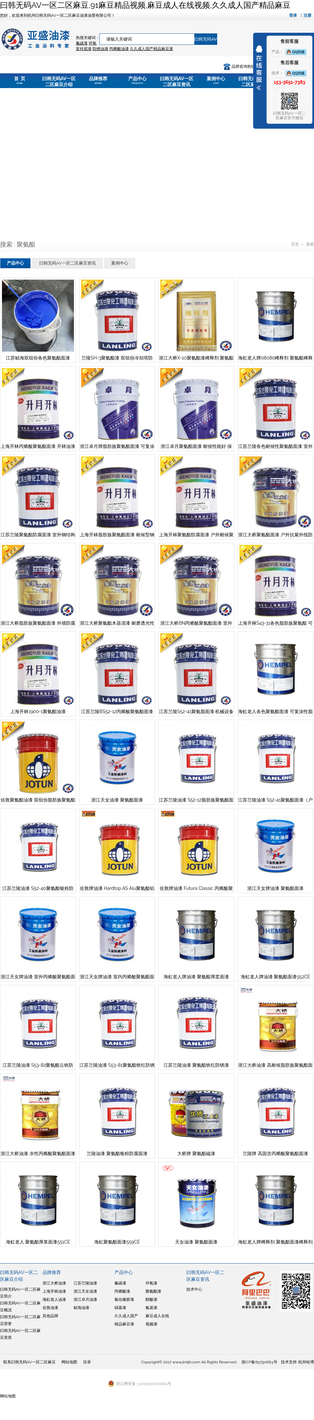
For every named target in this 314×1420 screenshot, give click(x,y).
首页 (295, 244)
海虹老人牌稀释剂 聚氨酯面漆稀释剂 (275, 1242)
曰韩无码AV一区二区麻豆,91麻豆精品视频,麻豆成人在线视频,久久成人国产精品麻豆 (145, 5)
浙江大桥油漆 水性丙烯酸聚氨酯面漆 (38, 1153)
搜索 (310, 244)
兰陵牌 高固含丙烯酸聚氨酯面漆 (275, 1153)
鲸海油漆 (81, 1307)
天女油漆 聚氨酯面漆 (196, 1242)
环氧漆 (151, 1283)
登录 (293, 15)
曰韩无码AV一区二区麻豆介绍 (59, 82)
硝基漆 (120, 1307)
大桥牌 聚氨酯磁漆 (196, 1153)
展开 (259, 67)
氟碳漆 (82, 43)
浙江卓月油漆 (85, 1299)
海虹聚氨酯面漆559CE (117, 1242)
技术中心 (194, 1289)
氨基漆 (151, 1307)
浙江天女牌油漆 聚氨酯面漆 (275, 888)
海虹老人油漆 (54, 1299)
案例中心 (216, 80)
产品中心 (137, 80)
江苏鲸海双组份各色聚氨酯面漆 (38, 357)
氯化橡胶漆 (124, 1299)
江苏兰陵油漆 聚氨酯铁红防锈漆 (196, 1065)
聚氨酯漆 (153, 1291)
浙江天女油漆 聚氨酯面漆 (117, 799)
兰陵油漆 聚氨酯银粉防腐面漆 (117, 1153)
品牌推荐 (98, 80)
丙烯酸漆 (122, 1291)
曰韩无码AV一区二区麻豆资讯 (176, 82)
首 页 (20, 80)
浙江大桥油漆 (54, 1283)
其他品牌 (50, 1316)
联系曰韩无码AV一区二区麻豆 (29, 1362)
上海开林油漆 (54, 1291)
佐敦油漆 (50, 1307)
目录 (87, 1362)
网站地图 (69, 1362)
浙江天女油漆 (85, 1291)
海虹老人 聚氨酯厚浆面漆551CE (38, 1242)
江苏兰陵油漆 (85, 1283)
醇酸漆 (151, 1299)
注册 (307, 15)
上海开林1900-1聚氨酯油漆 (37, 711)
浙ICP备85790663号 (259, 1362)
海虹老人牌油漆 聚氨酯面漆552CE (275, 976)
